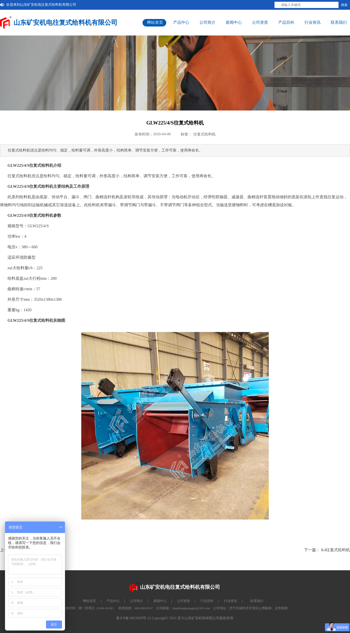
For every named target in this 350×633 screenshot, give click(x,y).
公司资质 (260, 22)
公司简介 (208, 22)
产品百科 (286, 22)
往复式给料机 (204, 134)
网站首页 (155, 22)
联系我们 (339, 22)
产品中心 (181, 22)
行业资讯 (312, 22)
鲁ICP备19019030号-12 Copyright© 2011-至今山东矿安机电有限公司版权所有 (175, 618)
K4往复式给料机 (335, 550)
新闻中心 (234, 22)
